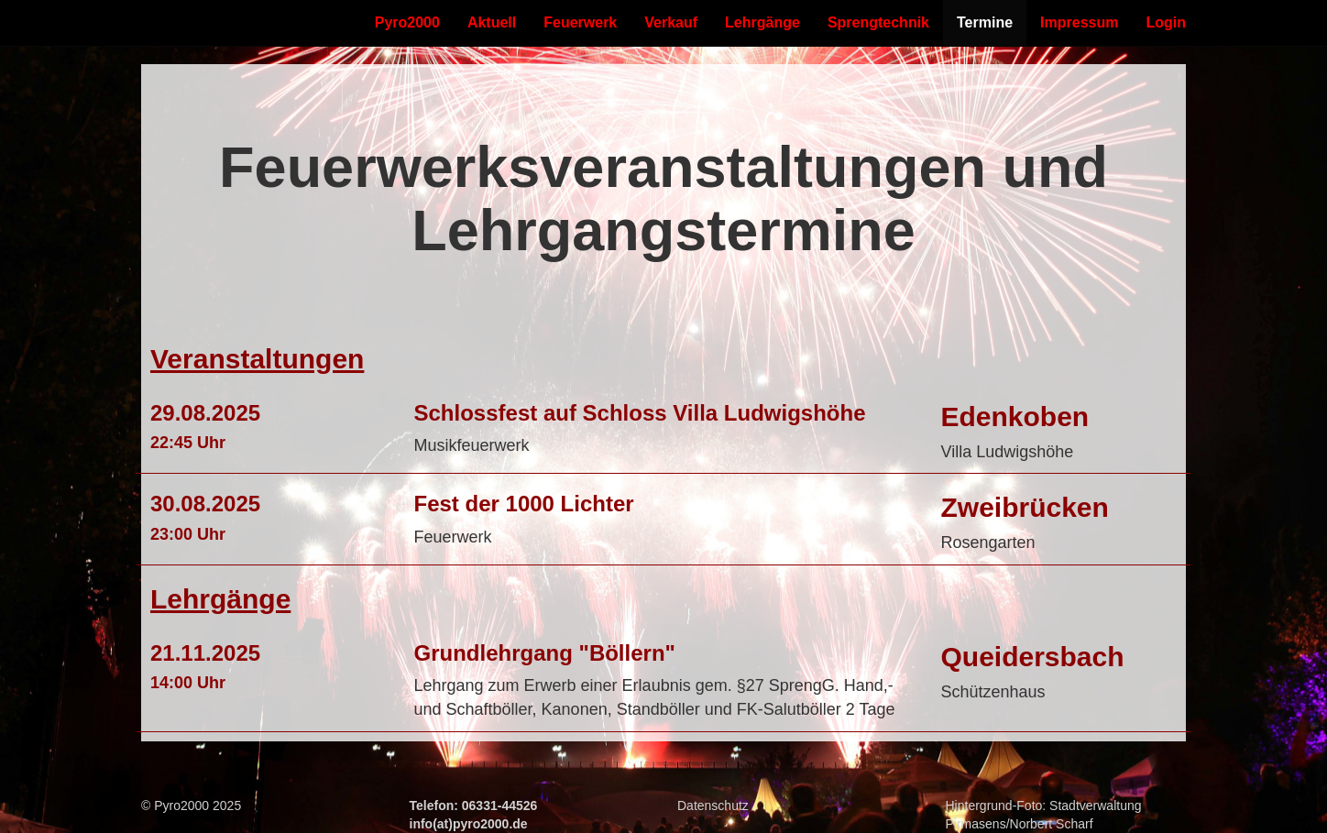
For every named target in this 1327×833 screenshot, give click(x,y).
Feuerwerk (580, 22)
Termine (985, 22)
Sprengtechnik (878, 22)
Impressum (1079, 22)
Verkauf (670, 22)
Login (1166, 22)
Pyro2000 (407, 22)
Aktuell (491, 22)
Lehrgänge (762, 22)
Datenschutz (713, 805)
